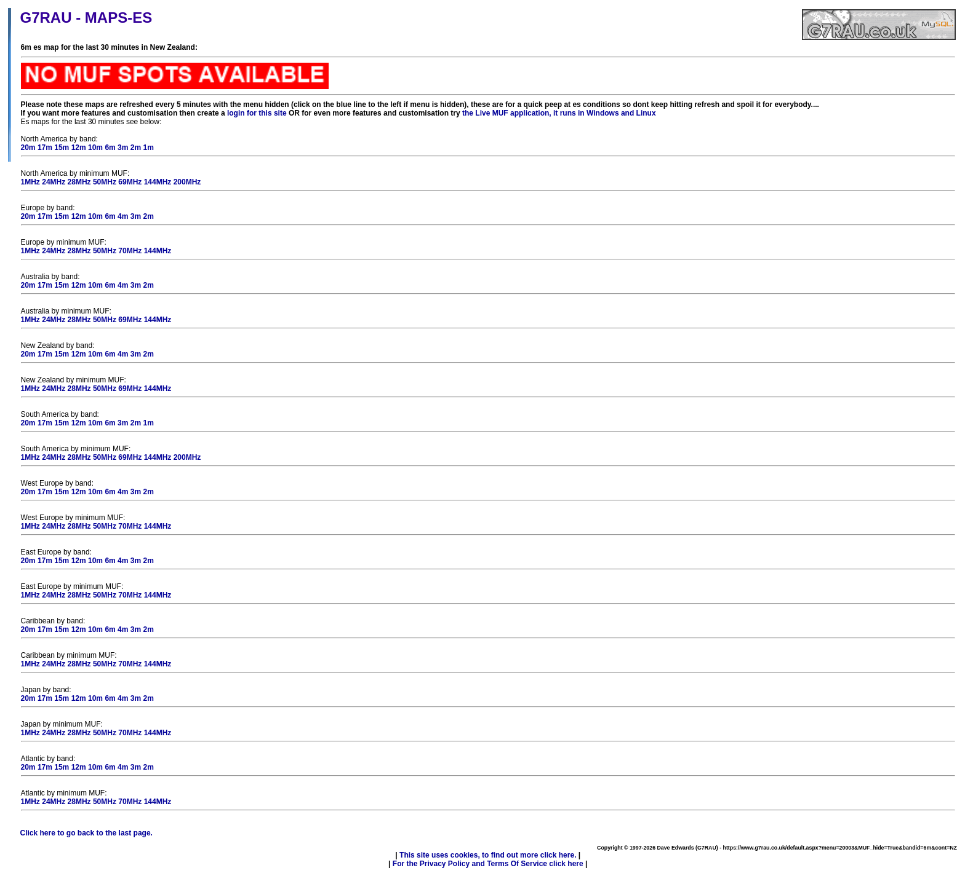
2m (135, 147)
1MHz (30, 182)
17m (45, 147)
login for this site (257, 113)
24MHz (53, 182)
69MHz (130, 182)
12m (78, 147)
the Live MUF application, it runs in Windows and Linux (559, 113)
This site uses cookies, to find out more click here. (487, 855)
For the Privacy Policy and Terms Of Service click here (488, 863)
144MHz (158, 182)
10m (95, 147)
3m (123, 147)
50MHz (104, 182)
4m (123, 216)
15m (61, 147)
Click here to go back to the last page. (86, 833)
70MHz (130, 251)
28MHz (79, 182)
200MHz (187, 182)
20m (28, 147)
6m (110, 147)
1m (148, 147)
